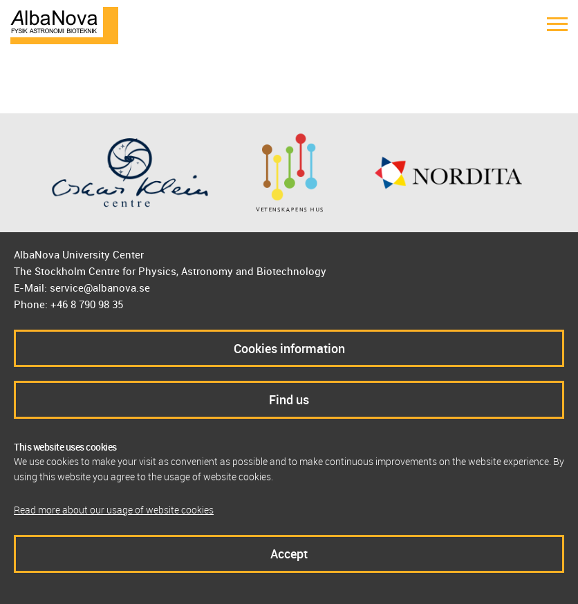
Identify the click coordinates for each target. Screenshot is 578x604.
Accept (289, 553)
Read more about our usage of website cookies (114, 509)
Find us (289, 399)
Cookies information (289, 348)
